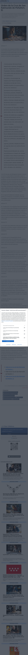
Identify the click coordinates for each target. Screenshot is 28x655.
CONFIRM (8, 341)
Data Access (14, 344)
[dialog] (14, 327)
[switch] (24, 327)
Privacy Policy (19, 344)
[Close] (26, 310)
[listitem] (14, 325)
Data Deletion (8, 344)
